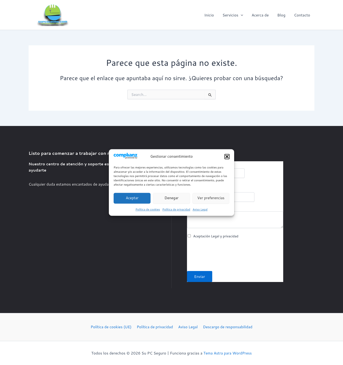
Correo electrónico (205, 190)
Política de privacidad (176, 209)
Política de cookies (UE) (112, 327)
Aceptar (132, 198)
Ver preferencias (210, 198)
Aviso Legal (199, 209)
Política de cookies (148, 209)
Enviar (199, 276)
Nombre (195, 166)
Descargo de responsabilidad (226, 327)
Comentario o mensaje (206, 209)
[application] (244, 15)
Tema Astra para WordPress (227, 353)
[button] (227, 156)
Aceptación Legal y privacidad (215, 236)
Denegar (172, 198)
